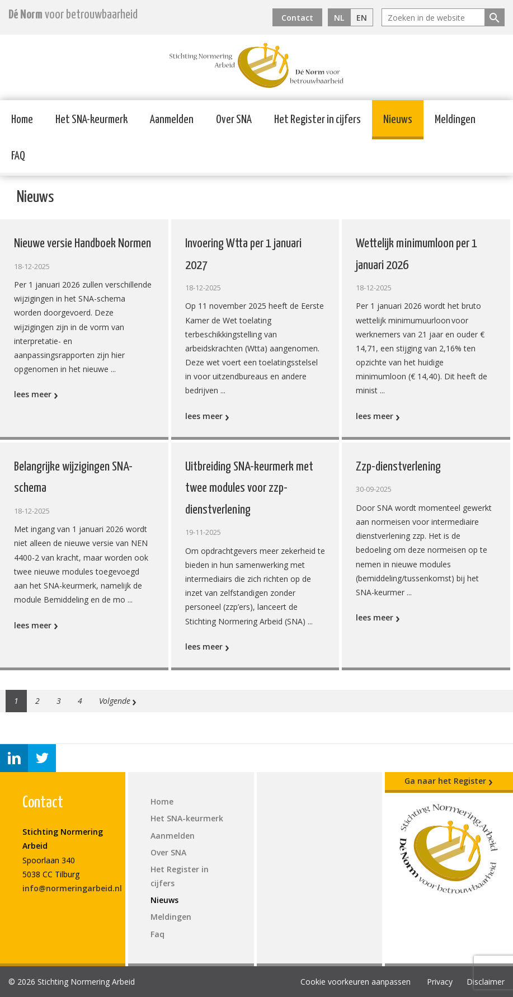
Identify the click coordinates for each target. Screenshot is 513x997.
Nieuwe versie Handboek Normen (82, 243)
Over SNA (234, 119)
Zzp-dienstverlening (398, 466)
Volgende (118, 701)
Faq (157, 934)
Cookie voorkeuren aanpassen (355, 981)
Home (22, 119)
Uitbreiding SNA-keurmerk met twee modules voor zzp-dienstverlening (249, 488)
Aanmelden (172, 119)
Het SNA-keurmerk (91, 119)
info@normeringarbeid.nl (72, 888)
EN (361, 17)
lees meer (36, 394)
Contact (297, 17)
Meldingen (455, 119)
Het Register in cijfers (317, 119)
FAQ (18, 156)
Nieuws (397, 119)
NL (339, 17)
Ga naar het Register (448, 781)
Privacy (440, 981)
